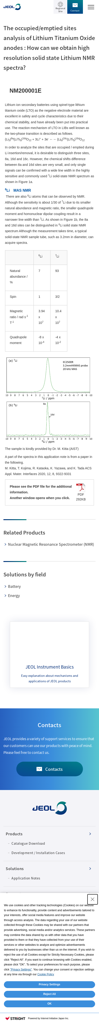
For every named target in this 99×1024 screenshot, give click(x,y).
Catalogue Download (28, 843)
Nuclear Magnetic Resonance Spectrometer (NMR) (51, 544)
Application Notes (25, 878)
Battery (14, 586)
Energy (14, 595)
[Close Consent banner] (93, 899)
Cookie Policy (45, 974)
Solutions (15, 868)
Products (14, 833)
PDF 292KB (81, 492)
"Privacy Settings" (21, 969)
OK (50, 1003)
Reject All (49, 994)
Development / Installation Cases (38, 852)
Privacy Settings (49, 984)
